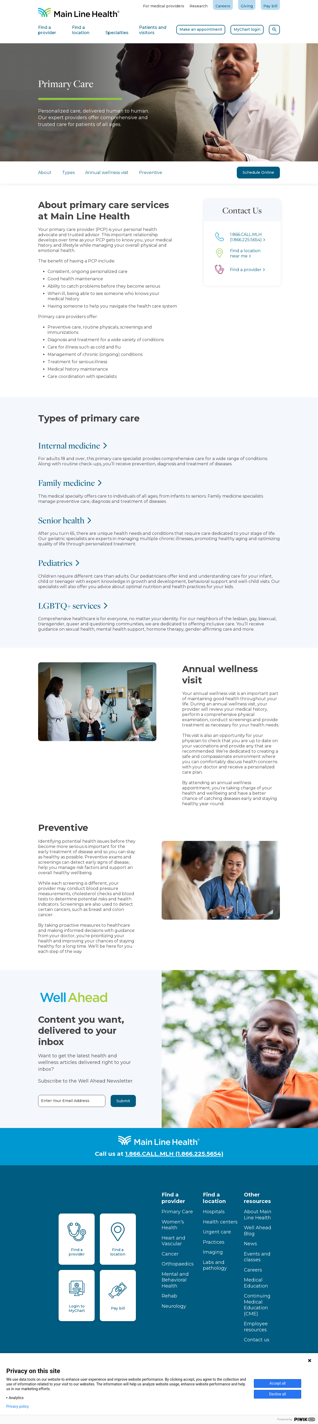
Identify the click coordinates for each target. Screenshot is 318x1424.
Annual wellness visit (107, 172)
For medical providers (163, 6)
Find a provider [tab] (47, 30)
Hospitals (214, 1212)
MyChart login (247, 29)
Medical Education (256, 1283)
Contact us (256, 1340)
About (45, 172)
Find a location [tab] (80, 30)
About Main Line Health (257, 1215)
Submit (103, 1101)
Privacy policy (17, 1406)
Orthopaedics (178, 1264)
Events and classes (257, 1257)
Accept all (277, 1383)
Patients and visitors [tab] (152, 30)
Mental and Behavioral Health (175, 1280)
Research (198, 6)
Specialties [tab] (117, 32)
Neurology (174, 1306)
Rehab (169, 1296)
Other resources (257, 1197)
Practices (213, 1242)
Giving (247, 6)
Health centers (220, 1222)
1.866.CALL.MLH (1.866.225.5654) (174, 1153)
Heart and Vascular (173, 1241)
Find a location (214, 1197)
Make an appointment (200, 29)
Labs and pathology (215, 1265)
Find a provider (173, 1197)
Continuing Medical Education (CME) (257, 1305)
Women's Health (173, 1225)
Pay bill (270, 6)
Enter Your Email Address (45, 1101)
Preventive (150, 172)
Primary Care (177, 1212)
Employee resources (256, 1327)
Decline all (277, 1394)
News (250, 1244)
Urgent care (217, 1232)
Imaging (213, 1252)
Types (68, 172)
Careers (223, 6)
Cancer (170, 1254)
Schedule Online (258, 172)
